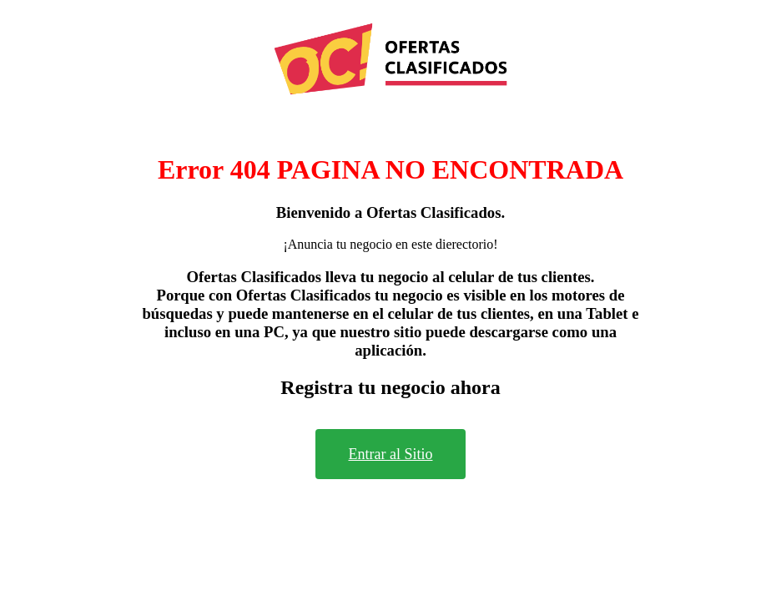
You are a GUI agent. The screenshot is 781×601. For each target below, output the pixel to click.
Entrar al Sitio (391, 454)
